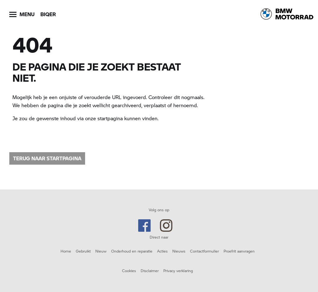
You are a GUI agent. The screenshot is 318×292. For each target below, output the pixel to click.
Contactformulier (204, 251)
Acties (162, 251)
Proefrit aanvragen (239, 251)
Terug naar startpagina (47, 158)
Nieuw (101, 251)
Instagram (166, 225)
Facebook (144, 225)
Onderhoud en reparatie (131, 251)
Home (66, 251)
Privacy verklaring (178, 270)
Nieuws (178, 251)
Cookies (129, 270)
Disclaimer (150, 270)
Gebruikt (83, 251)
